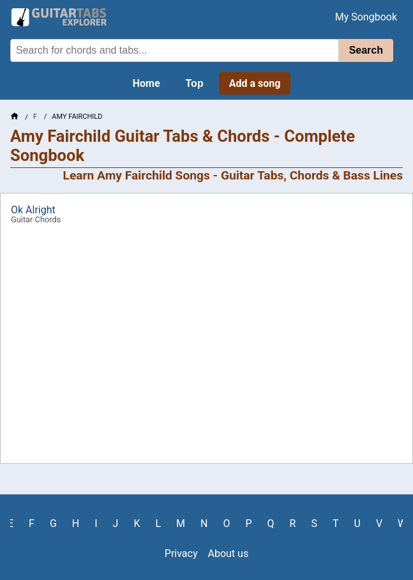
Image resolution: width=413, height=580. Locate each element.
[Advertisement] (206, 348)
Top (195, 83)
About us (228, 553)
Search (366, 50)
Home (146, 83)
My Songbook (366, 17)
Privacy (181, 553)
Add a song (255, 83)
